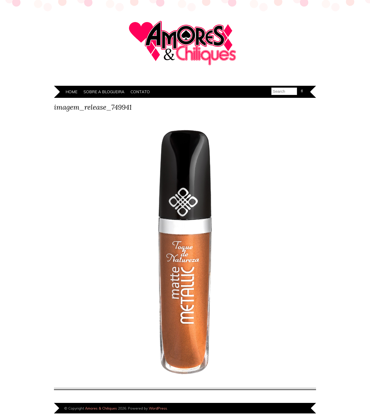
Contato (140, 91)
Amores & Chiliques (101, 408)
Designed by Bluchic (299, 408)
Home (71, 91)
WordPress (158, 408)
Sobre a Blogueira (104, 91)
